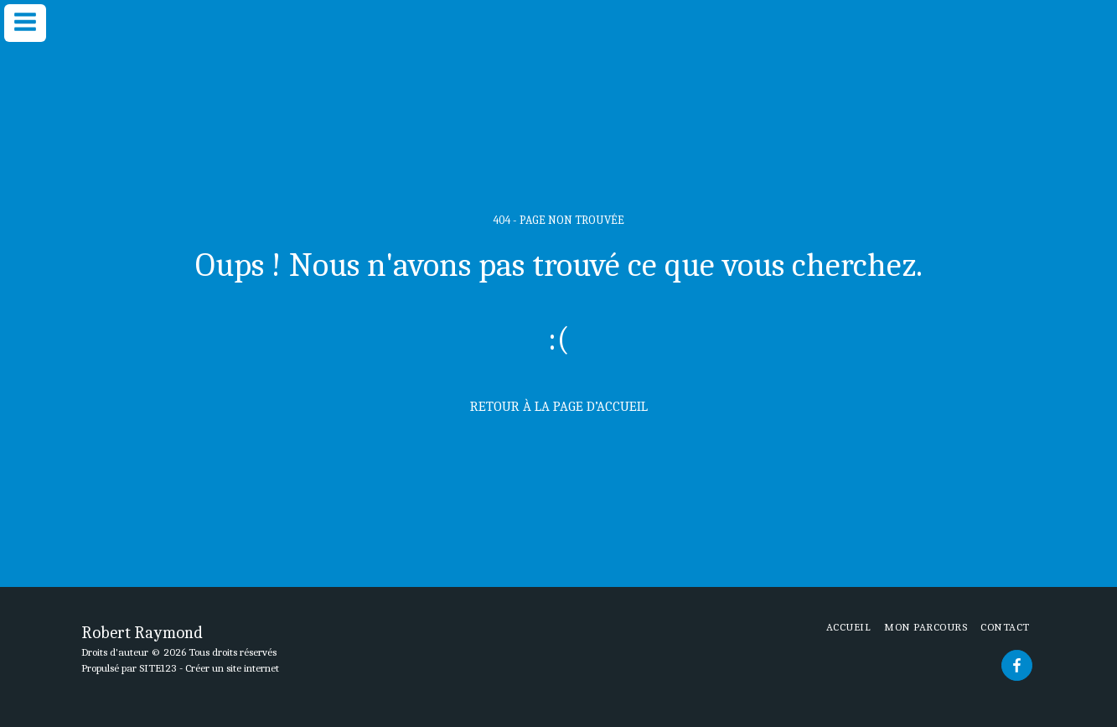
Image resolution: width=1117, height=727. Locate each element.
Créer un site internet (232, 668)
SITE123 (158, 668)
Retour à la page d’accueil (559, 406)
